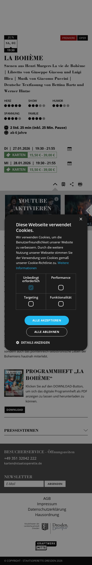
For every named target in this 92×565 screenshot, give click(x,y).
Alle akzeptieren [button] (46, 320)
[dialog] (46, 282)
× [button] (80, 219)
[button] (33, 342)
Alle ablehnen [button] (46, 332)
